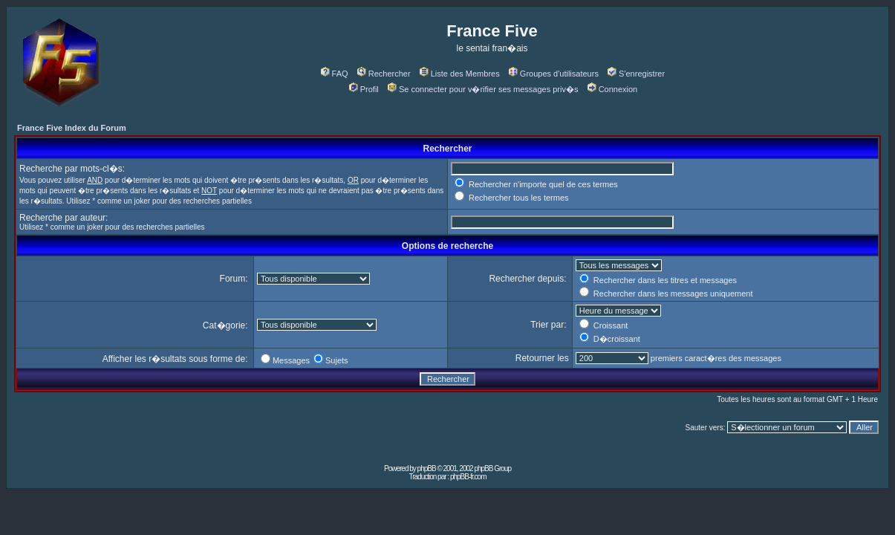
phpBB (426, 468)
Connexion (613, 89)
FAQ (334, 73)
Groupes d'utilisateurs (554, 73)
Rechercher (384, 73)
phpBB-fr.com (468, 477)
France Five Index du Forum (71, 127)
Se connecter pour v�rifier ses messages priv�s (483, 89)
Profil (364, 89)
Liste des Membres (460, 73)
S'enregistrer (636, 73)
